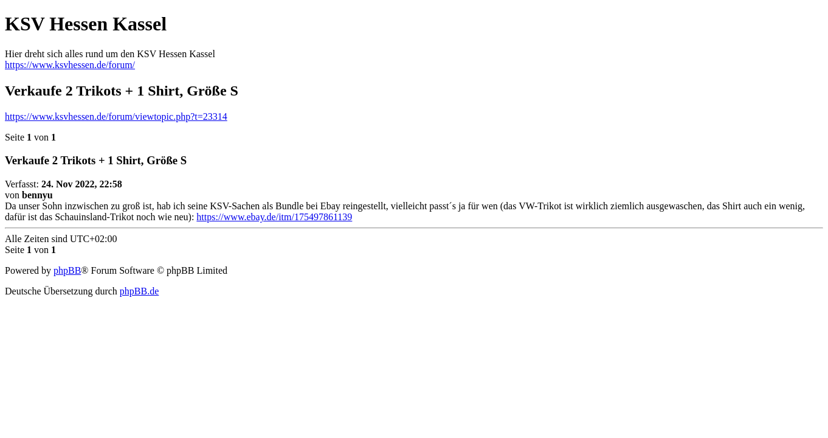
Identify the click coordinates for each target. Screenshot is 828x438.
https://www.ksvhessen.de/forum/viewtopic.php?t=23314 (116, 116)
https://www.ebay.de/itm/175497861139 (274, 217)
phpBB (67, 270)
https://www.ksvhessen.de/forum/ (70, 65)
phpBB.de (139, 291)
